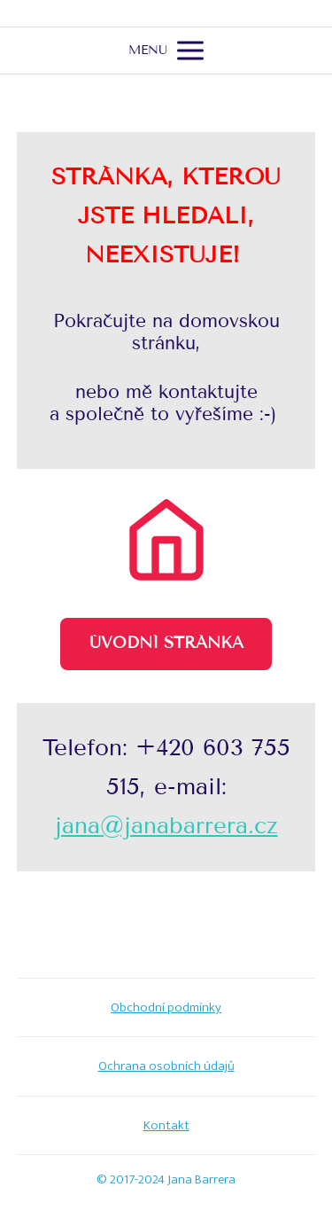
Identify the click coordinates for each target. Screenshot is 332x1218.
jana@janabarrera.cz (166, 825)
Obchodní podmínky (166, 1007)
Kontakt (166, 1125)
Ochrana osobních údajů (166, 1066)
